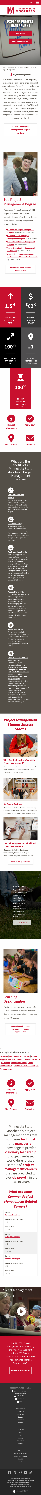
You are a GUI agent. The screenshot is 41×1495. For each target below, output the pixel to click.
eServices (20, 1423)
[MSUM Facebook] (9, 1472)
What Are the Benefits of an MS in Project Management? (19, 762)
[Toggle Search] (31, 2)
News (20, 1435)
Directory (20, 1417)
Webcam (20, 1444)
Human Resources (33, 1059)
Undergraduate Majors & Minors (25, 68)
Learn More (22, 922)
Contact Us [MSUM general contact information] (20, 1399)
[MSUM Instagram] (20, 1472)
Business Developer (12, 1215)
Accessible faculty (16, 592)
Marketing (5, 1062)
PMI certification (15, 629)
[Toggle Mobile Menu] (37, 2)
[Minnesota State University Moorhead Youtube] (25, 1472)
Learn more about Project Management (20, 269)
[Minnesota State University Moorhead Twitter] (15, 1472)
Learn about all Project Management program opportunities (20, 1029)
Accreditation (20, 1411)
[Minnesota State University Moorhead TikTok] (31, 1472)
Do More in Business (12, 804)
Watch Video (20, 33)
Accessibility (21, 1486)
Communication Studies (19, 1056)
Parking (20, 1438)
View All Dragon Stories (20, 862)
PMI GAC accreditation (18, 657)
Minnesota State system (23, 1480)
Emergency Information (20, 1456)
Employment (20, 1420)
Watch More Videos (20, 1370)
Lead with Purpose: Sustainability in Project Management (20, 845)
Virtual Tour (20, 1441)
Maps (20, 1432)
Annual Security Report (20, 1453)
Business (4, 1056)
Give (20, 1402)
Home (3, 68)
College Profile (20, 1414)
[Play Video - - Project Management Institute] (20, 1311)
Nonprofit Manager (12, 1258)
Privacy (28, 1486)
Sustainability (6, 1065)
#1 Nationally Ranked (20, 41)
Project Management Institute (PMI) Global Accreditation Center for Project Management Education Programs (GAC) (18, 673)
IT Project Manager (12, 1237)
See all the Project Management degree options (20, 129)
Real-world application (18, 552)
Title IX (20, 1462)
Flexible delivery (15, 523)
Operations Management (22, 1062)
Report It (20, 1459)
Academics (11, 68)
